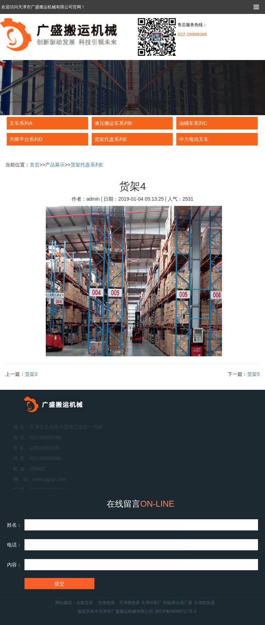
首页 (35, 165)
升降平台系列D (25, 139)
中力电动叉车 (193, 139)
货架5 (253, 374)
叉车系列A (20, 123)
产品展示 (55, 165)
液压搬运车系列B (112, 123)
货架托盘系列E (110, 139)
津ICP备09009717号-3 (186, 611)
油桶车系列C (193, 123)
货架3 (31, 374)
